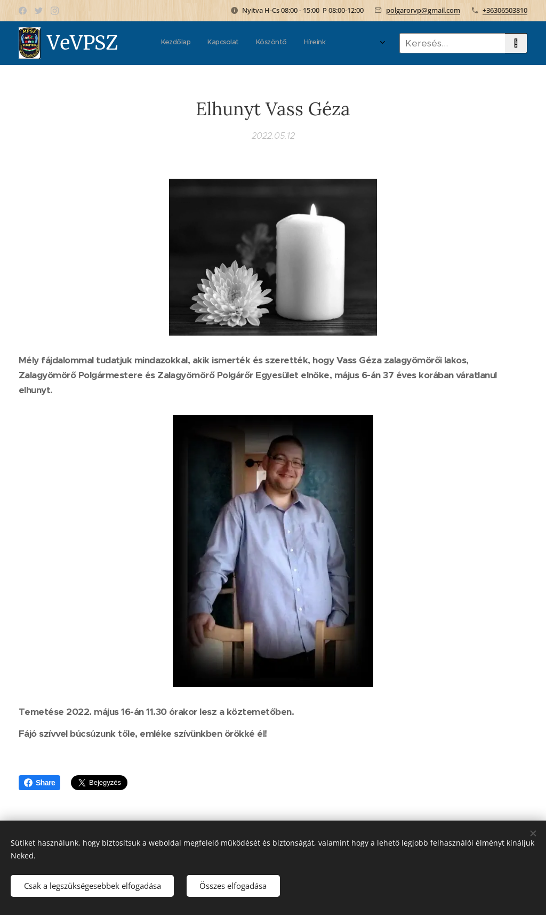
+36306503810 (505, 10)
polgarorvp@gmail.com (423, 10)
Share (39, 782)
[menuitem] (186, 43)
